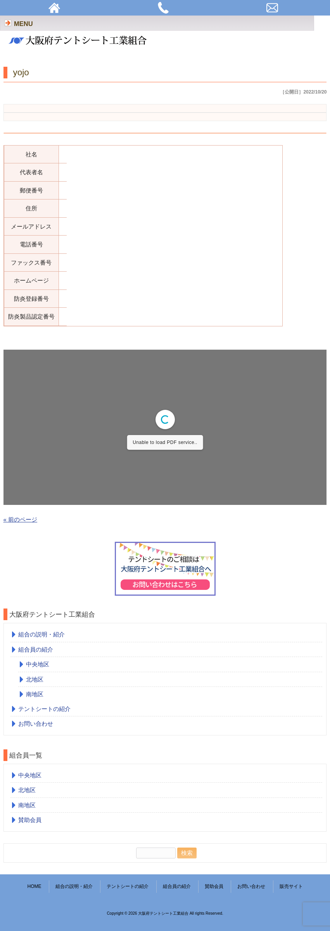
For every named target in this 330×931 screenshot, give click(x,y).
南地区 (34, 694)
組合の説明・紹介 (41, 634)
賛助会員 (29, 820)
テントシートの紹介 (44, 709)
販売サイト (291, 886)
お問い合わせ (35, 723)
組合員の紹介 (35, 649)
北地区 (34, 679)
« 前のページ (20, 519)
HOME (34, 886)
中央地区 (37, 664)
